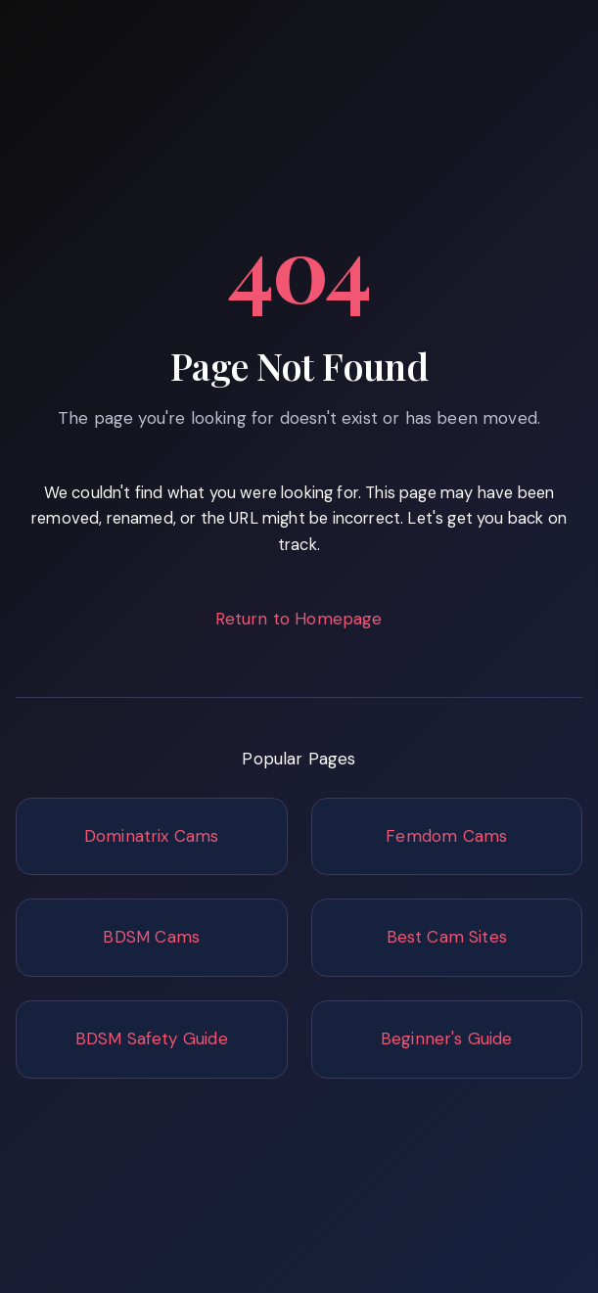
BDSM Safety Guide (151, 1038)
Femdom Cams (446, 836)
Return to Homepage (298, 618)
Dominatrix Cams (151, 836)
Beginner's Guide (447, 1038)
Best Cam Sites (447, 936)
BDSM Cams (151, 936)
